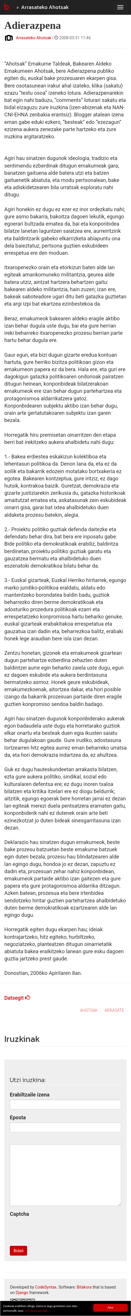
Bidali (18, 1250)
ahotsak (89, 1010)
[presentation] (54, 1230)
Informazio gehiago (36, 1311)
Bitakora (84, 1287)
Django (22, 1292)
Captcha (19, 1214)
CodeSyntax (46, 1287)
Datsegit (17, 998)
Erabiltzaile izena (30, 1095)
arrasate (114, 1010)
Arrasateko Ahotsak (45, 7)
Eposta (18, 1117)
